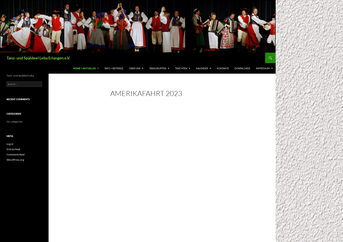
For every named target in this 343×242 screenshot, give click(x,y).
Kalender (202, 68)
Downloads (242, 68)
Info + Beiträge (114, 68)
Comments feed (15, 154)
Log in (10, 144)
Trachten (181, 68)
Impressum (263, 68)
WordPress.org (15, 159)
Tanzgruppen (157, 68)
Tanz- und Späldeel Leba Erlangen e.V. (38, 57)
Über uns (134, 68)
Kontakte (223, 68)
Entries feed (13, 149)
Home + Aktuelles (84, 68)
